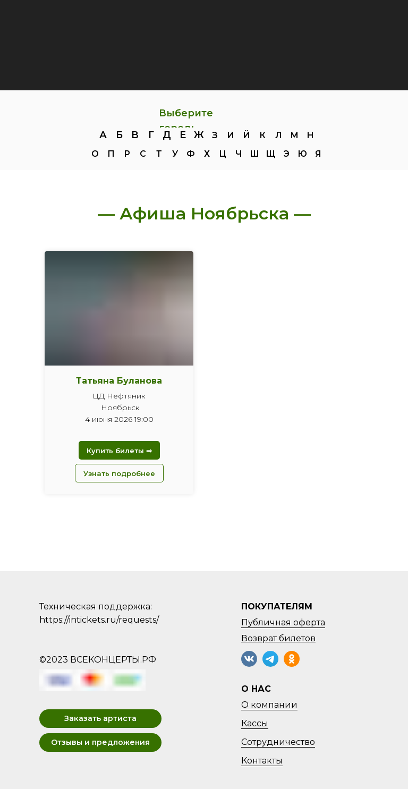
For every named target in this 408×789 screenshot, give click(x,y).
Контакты (262, 761)
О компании (269, 705)
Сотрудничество (278, 742)
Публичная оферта (283, 622)
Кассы (254, 723)
